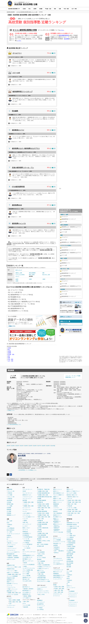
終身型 (69, 541)
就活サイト (56, 491)
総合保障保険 (70, 561)
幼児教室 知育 (40, 546)
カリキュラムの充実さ (20, 274)
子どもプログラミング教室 (43, 581)
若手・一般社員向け (59, 550)
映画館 (54, 584)
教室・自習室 (32, 274)
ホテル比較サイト (27, 592)
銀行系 (9, 542)
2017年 (39, 445)
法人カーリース (57, 538)
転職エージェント (57, 502)
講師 (43, 272)
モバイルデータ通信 (71, 493)
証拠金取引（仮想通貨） (14, 557)
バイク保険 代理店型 (72, 528)
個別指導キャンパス (19, 223)
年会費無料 (10, 546)
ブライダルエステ (57, 558)
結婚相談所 (56, 573)
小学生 (48, 540)
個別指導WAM (17, 205)
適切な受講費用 (32, 272)
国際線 (29, 596)
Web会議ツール (57, 543)
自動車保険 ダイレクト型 (73, 522)
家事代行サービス (27, 495)
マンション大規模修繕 (12, 576)
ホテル (24, 603)
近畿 (9, 357)
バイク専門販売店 (28, 544)
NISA (8, 522)
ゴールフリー (17, 53)
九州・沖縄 (10, 361)
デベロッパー (11, 607)
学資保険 (9, 513)
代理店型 (10, 493)
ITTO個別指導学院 (18, 187)
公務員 (39, 568)
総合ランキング (18, 270)
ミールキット (26, 504)
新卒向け (56, 552)
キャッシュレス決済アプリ (13, 552)
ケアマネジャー (47, 566)
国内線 (25, 596)
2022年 (17, 445)
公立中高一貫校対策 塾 (42, 527)
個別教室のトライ (18, 130)
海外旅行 (31, 588)
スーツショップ (41, 605)
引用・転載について (52, 614)
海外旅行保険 (10, 504)
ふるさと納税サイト (27, 513)
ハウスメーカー (11, 605)
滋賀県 (16, 279)
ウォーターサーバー (27, 489)
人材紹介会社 (56, 527)
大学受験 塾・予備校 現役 (43, 489)
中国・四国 (10, 359)
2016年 (43, 445)
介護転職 (55, 506)
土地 (20, 567)
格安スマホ (75, 496)
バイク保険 (9, 495)
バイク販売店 (26, 542)
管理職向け (57, 549)
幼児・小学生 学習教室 (42, 544)
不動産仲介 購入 (11, 568)
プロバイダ (69, 498)
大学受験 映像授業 (41, 500)
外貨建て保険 (70, 557)
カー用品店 (39, 607)
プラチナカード (73, 596)
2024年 (8, 445)
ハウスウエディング (58, 569)
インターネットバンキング (13, 533)
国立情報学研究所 (64, 35)
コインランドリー (27, 498)
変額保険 (69, 564)
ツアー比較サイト (27, 598)
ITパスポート (45, 568)
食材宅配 (25, 500)
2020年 (26, 445)
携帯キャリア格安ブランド (73, 491)
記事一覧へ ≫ (78, 302)
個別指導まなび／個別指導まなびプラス (26, 148)
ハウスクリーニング (27, 496)
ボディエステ (56, 562)
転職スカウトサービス (58, 500)
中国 (80, 502)
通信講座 (39, 559)
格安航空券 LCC (26, 594)
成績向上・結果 (18, 272)
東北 (9, 349)
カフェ (24, 553)
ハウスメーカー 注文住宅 (12, 594)
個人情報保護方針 (37, 614)
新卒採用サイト (57, 522)
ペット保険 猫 (70, 537)
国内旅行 (26, 588)
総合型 (25, 562)
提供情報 (62, 289)
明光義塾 (15, 111)
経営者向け (57, 547)
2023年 (13, 445)
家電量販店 (39, 600)
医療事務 (43, 561)
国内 (25, 601)
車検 (24, 550)
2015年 (48, 445)
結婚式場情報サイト (58, 577)
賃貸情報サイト (10, 579)
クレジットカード (11, 544)
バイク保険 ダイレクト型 (73, 526)
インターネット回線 (71, 507)
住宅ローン (9, 537)
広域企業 (70, 506)
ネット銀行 (9, 531)
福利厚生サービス (27, 577)
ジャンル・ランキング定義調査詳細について (72, 376)
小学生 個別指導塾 (41, 535)
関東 (63, 586)
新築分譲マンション (11, 590)
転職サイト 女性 (57, 498)
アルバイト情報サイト (58, 495)
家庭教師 (39, 542)
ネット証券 (9, 520)
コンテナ (26, 518)
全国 (62, 592)
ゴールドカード (11, 550)
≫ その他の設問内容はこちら (14, 424)
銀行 (9, 526)
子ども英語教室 (41, 552)
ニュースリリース (28, 614)
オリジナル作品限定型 (29, 564)
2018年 (34, 445)
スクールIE (16, 73)
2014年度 (53, 445)
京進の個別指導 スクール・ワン (23, 167)
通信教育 (39, 538)
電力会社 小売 (26, 579)
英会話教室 (39, 555)
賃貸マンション (10, 581)
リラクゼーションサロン (43, 590)
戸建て (15, 567)
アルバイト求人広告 (58, 532)
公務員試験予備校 (41, 577)
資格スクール (40, 570)
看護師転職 (56, 504)
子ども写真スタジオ (27, 557)
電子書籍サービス (27, 559)
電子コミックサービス (28, 561)
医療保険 (9, 509)
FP (39, 561)
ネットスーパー (26, 507)
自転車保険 (9, 500)
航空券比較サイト (27, 590)
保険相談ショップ (11, 515)
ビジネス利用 (27, 605)
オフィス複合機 (26, 575)
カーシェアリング (27, 524)
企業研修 (55, 545)
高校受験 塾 (40, 502)
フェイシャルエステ (58, 560)
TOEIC (39, 564)
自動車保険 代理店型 (72, 524)
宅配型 (25, 520)
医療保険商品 (70, 539)
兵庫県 (16, 280)
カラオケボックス (57, 594)
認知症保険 (69, 555)
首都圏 (9, 352)
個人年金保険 (70, 563)
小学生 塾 (39, 531)
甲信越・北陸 (11, 354)
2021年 (21, 445)
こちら (62, 30)
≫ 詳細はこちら (11, 410)
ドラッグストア (41, 602)
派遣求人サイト (57, 515)
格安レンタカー (26, 527)
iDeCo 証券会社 (10, 530)
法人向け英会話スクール (43, 579)
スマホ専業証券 (10, 528)
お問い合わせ (44, 614)
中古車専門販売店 (28, 537)
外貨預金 (9, 535)
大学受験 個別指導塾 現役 (43, 493)
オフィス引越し (26, 571)
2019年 (30, 445)
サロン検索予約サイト (58, 564)
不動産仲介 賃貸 (11, 578)
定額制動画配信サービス (28, 555)
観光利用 (26, 607)
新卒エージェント (57, 525)
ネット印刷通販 (57, 539)
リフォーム (9, 585)
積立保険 (69, 566)
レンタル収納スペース (29, 516)
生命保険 (9, 507)
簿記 (42, 563)
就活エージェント (57, 489)
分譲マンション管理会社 (13, 572)
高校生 (39, 540)
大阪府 (43, 279)
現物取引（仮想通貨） (13, 555)
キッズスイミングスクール (43, 592)
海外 (28, 601)
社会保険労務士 (46, 564)
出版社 (25, 566)
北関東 (9, 351)
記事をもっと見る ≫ (66, 316)
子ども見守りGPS (27, 581)
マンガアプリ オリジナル (29, 568)
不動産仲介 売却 (11, 565)
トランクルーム (26, 515)
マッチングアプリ (57, 579)
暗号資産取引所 (10, 554)
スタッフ (17, 276)
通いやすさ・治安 (46, 274)
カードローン (10, 541)
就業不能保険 (70, 554)
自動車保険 (9, 489)
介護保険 (69, 559)
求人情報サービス (57, 516)
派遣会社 (55, 511)
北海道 (9, 348)
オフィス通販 (26, 573)
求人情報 (60, 614)
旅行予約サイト (26, 586)
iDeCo (68, 578)
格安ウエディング (57, 571)
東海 (9, 356)
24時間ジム (40, 589)
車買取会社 (25, 531)
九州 (20, 574)
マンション (10, 567)
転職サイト (56, 496)
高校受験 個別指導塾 (42, 511)
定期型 (73, 541)
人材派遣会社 (56, 530)
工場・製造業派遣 (57, 513)
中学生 (44, 540)
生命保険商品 (70, 544)
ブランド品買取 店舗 (28, 570)
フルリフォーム (11, 587)
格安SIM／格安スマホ (72, 495)
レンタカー (25, 526)
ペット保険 (9, 506)
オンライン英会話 (41, 557)
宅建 (39, 563)
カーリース (25, 529)
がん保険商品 (70, 550)
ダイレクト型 (11, 491)
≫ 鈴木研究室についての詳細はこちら (27, 470)
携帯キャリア (70, 489)
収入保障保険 (71, 548)
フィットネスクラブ (42, 587)
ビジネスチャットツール (59, 541)
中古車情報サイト (27, 533)
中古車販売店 (26, 535)
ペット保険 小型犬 (71, 535)
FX (7, 539)
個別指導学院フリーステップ (22, 91)
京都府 (30, 279)
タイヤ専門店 (40, 609)
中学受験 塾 (40, 520)
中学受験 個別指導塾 (42, 524)
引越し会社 (25, 522)
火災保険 (9, 502)
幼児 (39, 554)
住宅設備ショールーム (12, 583)
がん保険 (9, 511)
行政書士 (40, 566)
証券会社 (10, 524)
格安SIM (70, 496)
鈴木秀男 (66, 38)
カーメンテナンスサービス (29, 551)
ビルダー (10, 598)
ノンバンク (14, 542)
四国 (69, 504)
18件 (54, 53)
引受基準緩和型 (71, 542)
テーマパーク (56, 595)
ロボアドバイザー (11, 559)
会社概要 (21, 614)
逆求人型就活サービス (58, 493)
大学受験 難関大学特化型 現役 (44, 496)
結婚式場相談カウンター (59, 575)
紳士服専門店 (40, 604)
